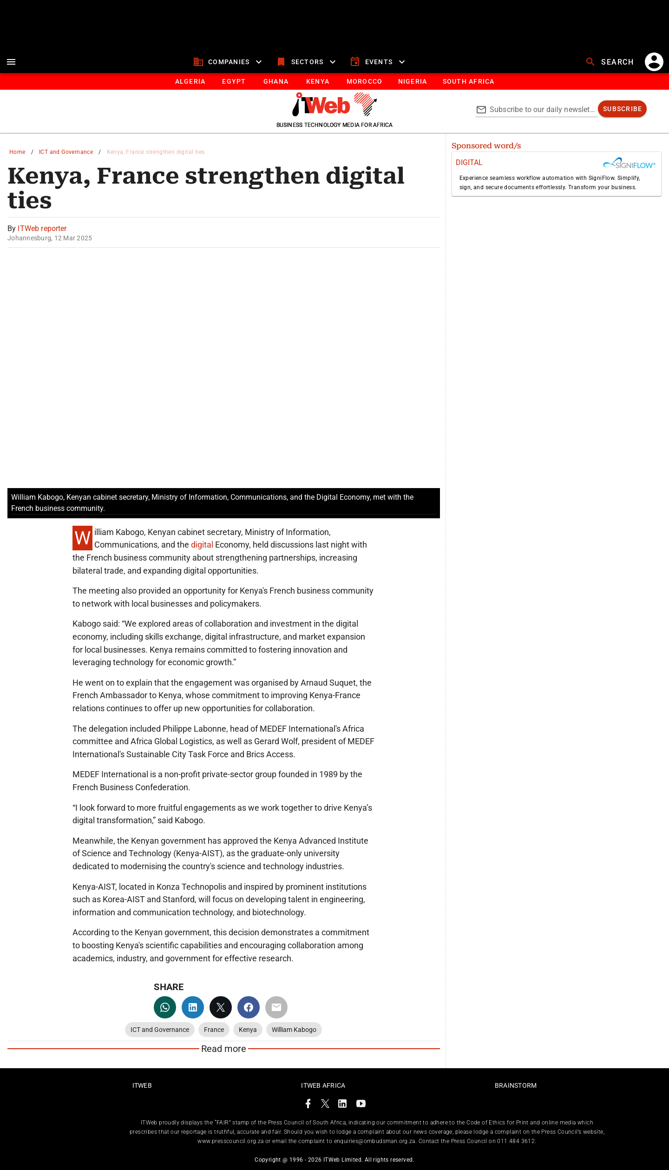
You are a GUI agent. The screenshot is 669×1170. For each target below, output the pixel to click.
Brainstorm (516, 1085)
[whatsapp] (165, 1007)
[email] (276, 1007)
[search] (610, 61)
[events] (378, 61)
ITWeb (142, 1085)
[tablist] (334, 81)
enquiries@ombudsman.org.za (374, 1141)
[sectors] (307, 61)
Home (17, 152)
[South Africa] (468, 81)
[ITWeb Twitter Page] (325, 1105)
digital (203, 544)
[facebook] (248, 1007)
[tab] (190, 81)
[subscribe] (622, 108)
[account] (654, 62)
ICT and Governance (66, 152)
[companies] (228, 61)
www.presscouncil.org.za (230, 1141)
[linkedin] (193, 1007)
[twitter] (221, 1007)
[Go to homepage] (335, 113)
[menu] (11, 62)
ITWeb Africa (323, 1085)
